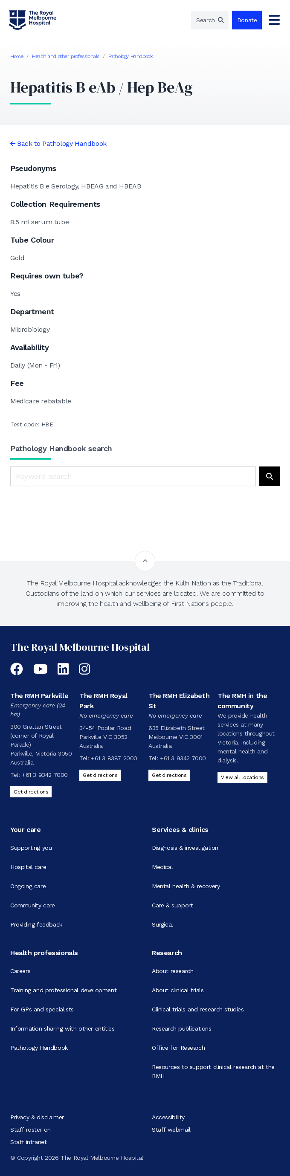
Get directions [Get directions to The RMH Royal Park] (100, 775)
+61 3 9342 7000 (45, 774)
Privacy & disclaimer (37, 1117)
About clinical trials (178, 990)
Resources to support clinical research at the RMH (213, 1071)
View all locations (242, 777)
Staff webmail (171, 1129)
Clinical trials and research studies (198, 1009)
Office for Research (178, 1047)
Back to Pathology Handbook (62, 143)
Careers (20, 970)
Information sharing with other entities (62, 1028)
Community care (32, 905)
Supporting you (31, 847)
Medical (162, 866)
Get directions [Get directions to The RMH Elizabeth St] (169, 775)
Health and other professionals (65, 56)
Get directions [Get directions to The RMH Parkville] (31, 792)
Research (167, 953)
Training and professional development (63, 990)
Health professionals (44, 953)
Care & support (172, 905)
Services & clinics (180, 830)
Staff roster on (30, 1129)
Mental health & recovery (186, 886)
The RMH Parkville (39, 696)
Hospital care (28, 866)
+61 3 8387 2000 (114, 758)
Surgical (162, 924)
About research (172, 970)
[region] (210, 20)
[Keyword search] (133, 476)
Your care (25, 830)
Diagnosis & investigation (185, 847)
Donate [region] (247, 20)
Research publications (182, 1028)
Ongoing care (28, 886)
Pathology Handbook (130, 56)
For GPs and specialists (42, 1009)
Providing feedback (36, 924)
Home (16, 56)
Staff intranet (28, 1141)
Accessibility (168, 1117)
